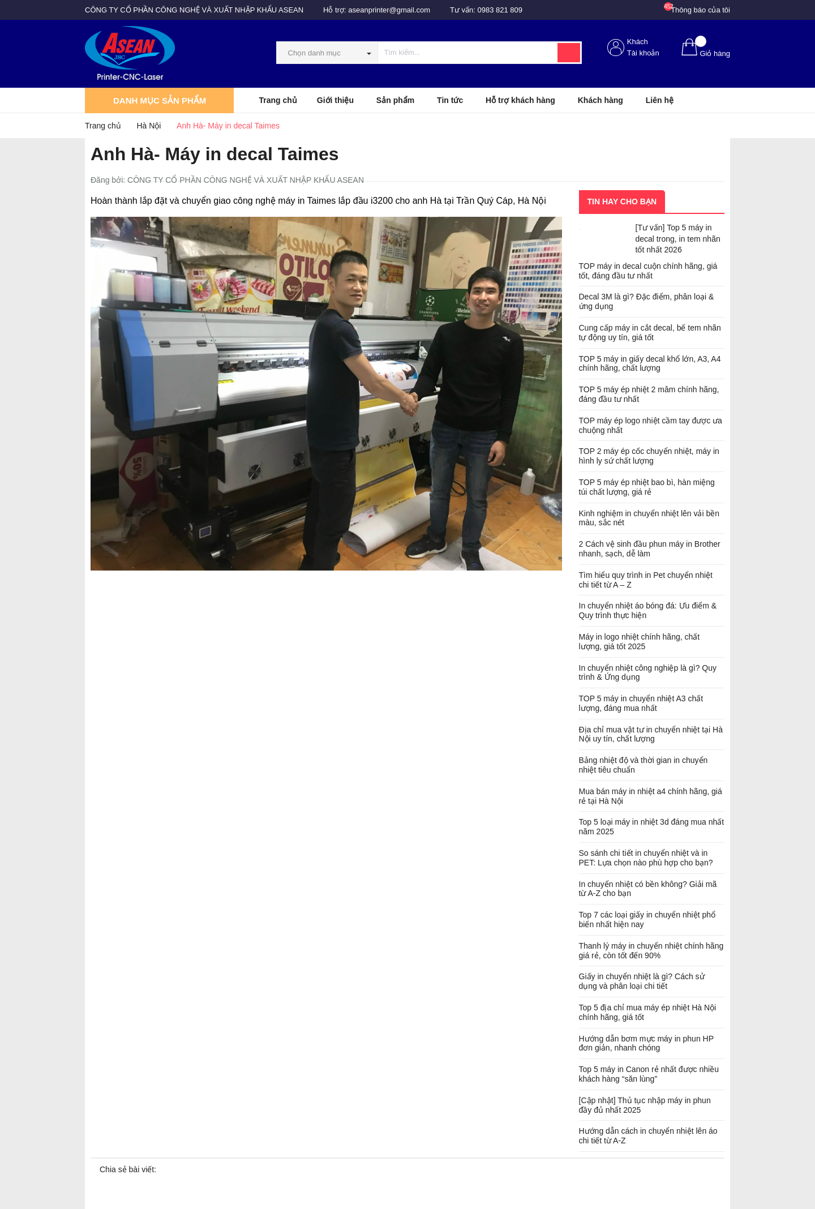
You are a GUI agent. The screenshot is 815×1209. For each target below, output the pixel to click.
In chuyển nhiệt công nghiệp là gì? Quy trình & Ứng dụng (648, 672)
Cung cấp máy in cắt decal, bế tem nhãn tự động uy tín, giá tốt (650, 332)
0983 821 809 (500, 10)
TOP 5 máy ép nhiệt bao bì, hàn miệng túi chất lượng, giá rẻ (647, 487)
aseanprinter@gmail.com (389, 10)
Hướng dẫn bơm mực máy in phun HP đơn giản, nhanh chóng (646, 1043)
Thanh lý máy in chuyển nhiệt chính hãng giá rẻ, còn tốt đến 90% (651, 950)
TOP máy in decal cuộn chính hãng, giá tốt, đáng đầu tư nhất (648, 270)
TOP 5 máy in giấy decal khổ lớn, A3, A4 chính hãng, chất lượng (650, 363)
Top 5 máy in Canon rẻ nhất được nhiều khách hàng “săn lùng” (649, 1074)
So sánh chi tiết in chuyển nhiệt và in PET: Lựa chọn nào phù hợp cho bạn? (646, 857)
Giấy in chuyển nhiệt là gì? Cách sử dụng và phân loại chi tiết (642, 981)
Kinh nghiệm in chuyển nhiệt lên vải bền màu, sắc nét (649, 518)
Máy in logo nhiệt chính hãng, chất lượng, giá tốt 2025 (639, 641)
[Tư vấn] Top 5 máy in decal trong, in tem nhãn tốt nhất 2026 (678, 238)
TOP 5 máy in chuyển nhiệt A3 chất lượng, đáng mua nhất (641, 703)
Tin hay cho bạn (622, 201)
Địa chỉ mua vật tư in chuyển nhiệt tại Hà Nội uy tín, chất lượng (651, 734)
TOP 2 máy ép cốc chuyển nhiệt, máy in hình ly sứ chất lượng (649, 456)
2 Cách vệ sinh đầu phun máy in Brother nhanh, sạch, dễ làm (649, 548)
